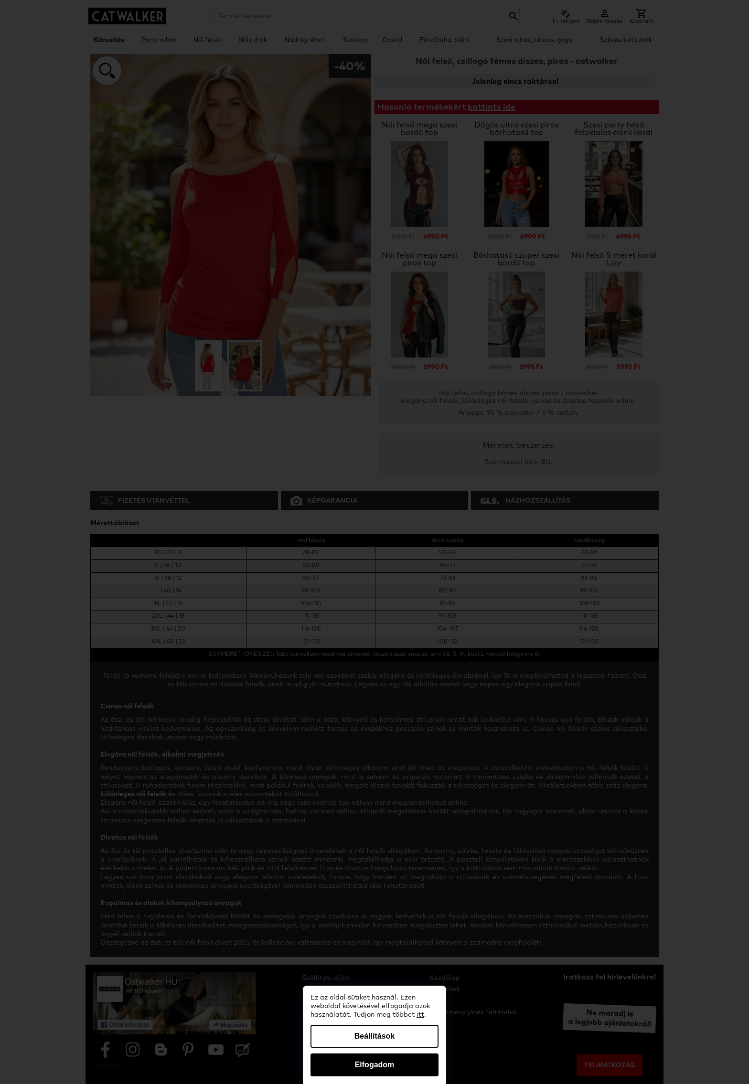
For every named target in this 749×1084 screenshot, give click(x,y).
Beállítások (374, 1036)
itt (420, 1014)
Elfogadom (375, 1065)
